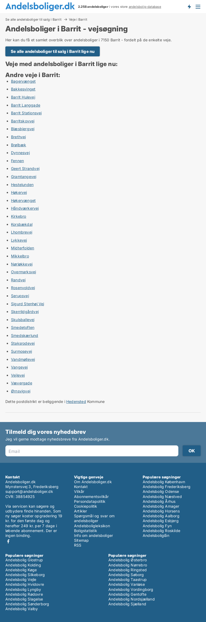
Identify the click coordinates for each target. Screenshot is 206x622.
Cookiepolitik (85, 506)
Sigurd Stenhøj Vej (27, 303)
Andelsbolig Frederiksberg (166, 486)
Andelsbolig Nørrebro (127, 565)
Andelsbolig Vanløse (126, 584)
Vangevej (19, 367)
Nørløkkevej (21, 264)
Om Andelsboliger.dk (93, 481)
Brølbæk (18, 145)
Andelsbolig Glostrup (24, 560)
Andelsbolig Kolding (23, 565)
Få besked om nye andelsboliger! (189, 6)
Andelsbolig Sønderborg (27, 604)
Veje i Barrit (78, 19)
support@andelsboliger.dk (29, 491)
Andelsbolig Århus (159, 501)
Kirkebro (18, 216)
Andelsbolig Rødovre (24, 594)
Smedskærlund (24, 335)
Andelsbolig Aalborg (161, 516)
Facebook (8, 541)
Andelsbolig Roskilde (161, 530)
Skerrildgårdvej (25, 311)
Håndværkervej (25, 208)
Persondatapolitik (89, 501)
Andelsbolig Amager (161, 506)
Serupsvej (20, 295)
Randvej (18, 280)
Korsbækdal (21, 224)
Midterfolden (22, 248)
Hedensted (76, 401)
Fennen (17, 160)
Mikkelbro (20, 256)
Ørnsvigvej (20, 391)
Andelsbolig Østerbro (127, 560)
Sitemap (81, 540)
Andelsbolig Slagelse (24, 599)
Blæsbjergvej (22, 128)
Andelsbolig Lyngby (23, 589)
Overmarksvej (23, 272)
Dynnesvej (20, 152)
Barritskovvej (23, 121)
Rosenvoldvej (23, 287)
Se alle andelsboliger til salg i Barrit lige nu (52, 51)
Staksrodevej (23, 343)
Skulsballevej (23, 319)
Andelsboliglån (156, 535)
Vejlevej (18, 375)
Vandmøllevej (23, 359)
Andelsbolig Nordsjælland (131, 599)
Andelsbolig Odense (161, 491)
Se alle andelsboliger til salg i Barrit (33, 19)
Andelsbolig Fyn (157, 525)
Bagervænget (23, 81)
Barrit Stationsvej (26, 113)
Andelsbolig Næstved (162, 496)
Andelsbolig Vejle (20, 579)
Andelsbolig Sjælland (127, 604)
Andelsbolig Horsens (161, 511)
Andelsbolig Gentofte (127, 594)
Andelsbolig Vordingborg (130, 589)
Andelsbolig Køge (21, 570)
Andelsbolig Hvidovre (24, 584)
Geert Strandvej (25, 168)
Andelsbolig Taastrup (127, 579)
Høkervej (19, 192)
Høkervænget (23, 200)
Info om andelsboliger (93, 535)
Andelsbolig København (164, 481)
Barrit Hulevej (23, 97)
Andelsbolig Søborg (126, 574)
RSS (78, 545)
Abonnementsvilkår (91, 496)
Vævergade (21, 383)
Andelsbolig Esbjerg (161, 520)
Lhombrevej (21, 232)
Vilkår (79, 491)
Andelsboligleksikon (92, 525)
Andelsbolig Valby (21, 608)
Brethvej (18, 136)
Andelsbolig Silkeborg (25, 574)
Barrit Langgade (25, 105)
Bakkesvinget (23, 89)
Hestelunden (22, 184)
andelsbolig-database (145, 7)
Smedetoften (22, 327)
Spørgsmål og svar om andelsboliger (94, 518)
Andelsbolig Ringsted (127, 570)
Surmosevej (21, 351)
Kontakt (81, 486)
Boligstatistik (85, 530)
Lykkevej (19, 240)
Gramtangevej (23, 176)
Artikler (80, 511)
